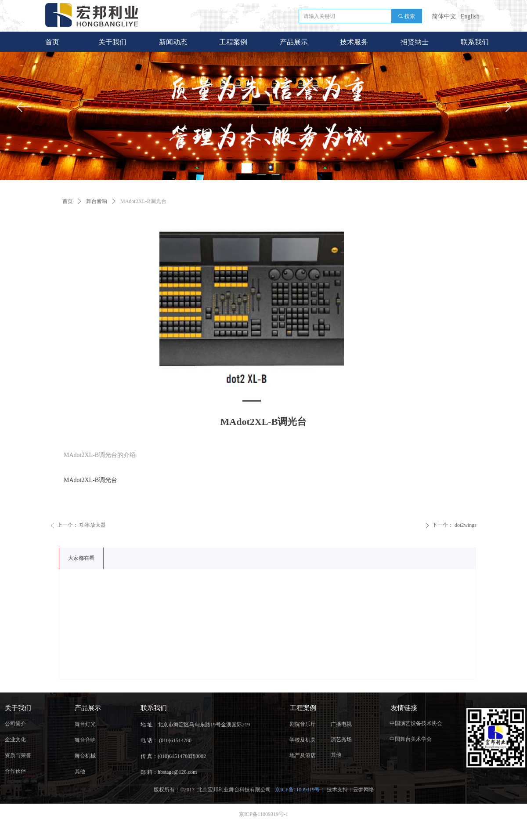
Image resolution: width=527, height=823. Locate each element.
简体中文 (444, 16)
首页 (67, 201)
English (470, 16)
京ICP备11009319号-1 (300, 790)
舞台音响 (96, 201)
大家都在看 (81, 558)
